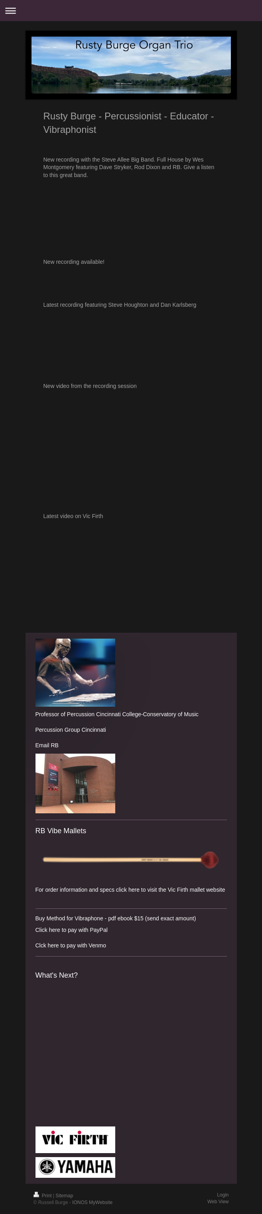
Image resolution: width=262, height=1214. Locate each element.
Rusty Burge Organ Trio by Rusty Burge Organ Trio (131, 337)
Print (43, 1195)
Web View (218, 1201)
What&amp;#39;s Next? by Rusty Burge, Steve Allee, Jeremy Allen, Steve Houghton (75, 1052)
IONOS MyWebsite (92, 1202)
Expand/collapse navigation (131, 10)
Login (223, 1195)
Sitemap (64, 1195)
